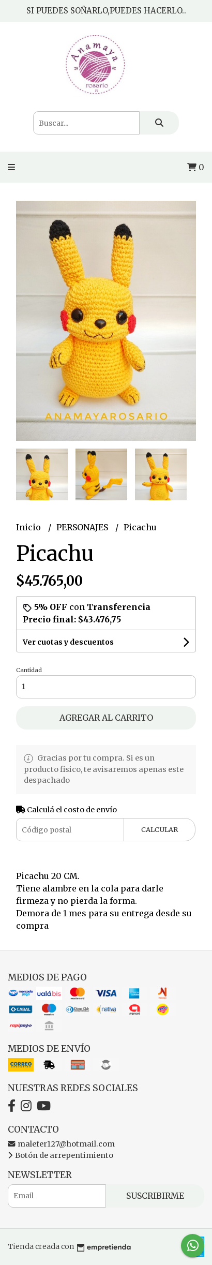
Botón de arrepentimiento (60, 1155)
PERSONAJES (83, 527)
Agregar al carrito (106, 717)
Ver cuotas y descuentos (68, 642)
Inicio (29, 527)
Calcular (159, 829)
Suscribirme (155, 1195)
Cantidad (29, 670)
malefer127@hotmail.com (61, 1144)
